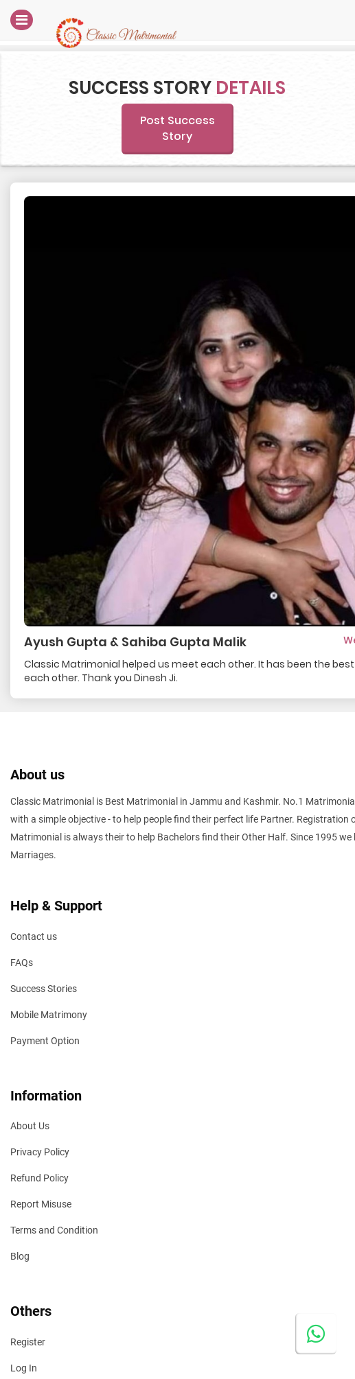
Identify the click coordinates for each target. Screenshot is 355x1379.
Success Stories (43, 988)
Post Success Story (177, 128)
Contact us (33, 936)
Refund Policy (39, 1177)
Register (27, 1341)
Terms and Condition (54, 1230)
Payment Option (45, 1040)
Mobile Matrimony (48, 1014)
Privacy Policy (39, 1151)
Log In (23, 1368)
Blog (20, 1256)
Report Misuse (40, 1204)
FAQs (21, 962)
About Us (29, 1125)
